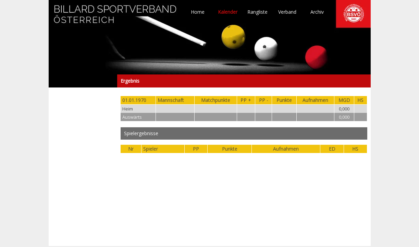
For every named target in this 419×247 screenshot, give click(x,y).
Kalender (227, 12)
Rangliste (257, 12)
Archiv (317, 12)
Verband (287, 12)
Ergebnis (83, 80)
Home (198, 12)
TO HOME (115, 17)
